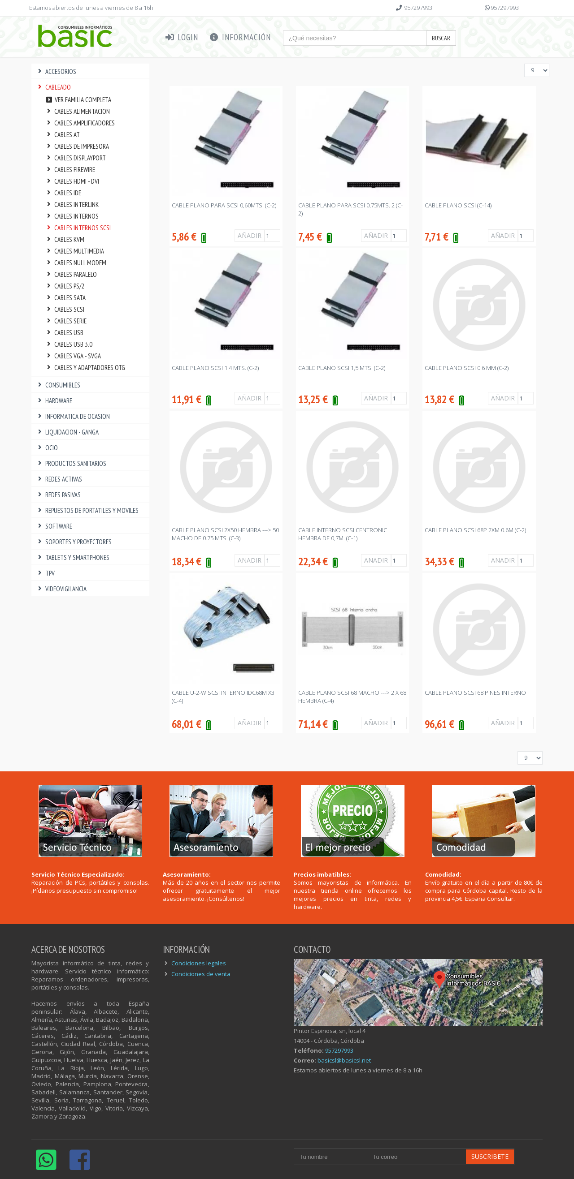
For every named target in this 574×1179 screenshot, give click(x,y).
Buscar (441, 38)
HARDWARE (54, 400)
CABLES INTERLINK (72, 204)
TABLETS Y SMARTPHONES (72, 557)
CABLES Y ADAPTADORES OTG (85, 367)
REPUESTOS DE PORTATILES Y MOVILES (87, 510)
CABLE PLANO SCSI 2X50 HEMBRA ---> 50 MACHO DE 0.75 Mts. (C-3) (225, 534)
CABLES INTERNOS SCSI (78, 228)
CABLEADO (53, 87)
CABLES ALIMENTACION (77, 111)
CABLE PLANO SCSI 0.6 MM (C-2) (467, 368)
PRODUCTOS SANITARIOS (71, 463)
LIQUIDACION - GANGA (67, 432)
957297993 (418, 8)
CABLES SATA (65, 297)
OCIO (47, 447)
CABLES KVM (64, 239)
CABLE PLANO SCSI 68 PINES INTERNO (475, 692)
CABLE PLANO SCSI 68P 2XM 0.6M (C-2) (475, 530)
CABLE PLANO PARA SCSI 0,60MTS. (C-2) (224, 205)
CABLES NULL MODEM (75, 262)
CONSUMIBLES (58, 385)
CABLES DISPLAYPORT (75, 158)
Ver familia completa (78, 99)
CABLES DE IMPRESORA (77, 146)
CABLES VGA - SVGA (73, 356)
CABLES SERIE (66, 321)
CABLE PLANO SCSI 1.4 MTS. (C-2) (215, 368)
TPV (45, 573)
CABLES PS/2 (64, 286)
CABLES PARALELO (71, 274)
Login (181, 37)
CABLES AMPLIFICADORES (80, 123)
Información (240, 37)
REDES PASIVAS (58, 495)
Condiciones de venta (200, 974)
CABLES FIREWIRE (70, 169)
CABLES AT (62, 134)
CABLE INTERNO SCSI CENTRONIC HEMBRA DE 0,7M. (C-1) (342, 534)
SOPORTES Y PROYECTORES (74, 542)
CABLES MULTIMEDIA (74, 251)
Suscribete (490, 1156)
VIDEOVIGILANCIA (61, 589)
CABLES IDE (63, 193)
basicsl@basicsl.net (344, 1060)
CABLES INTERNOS (72, 216)
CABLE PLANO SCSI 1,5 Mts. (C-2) (341, 368)
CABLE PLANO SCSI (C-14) (458, 205)
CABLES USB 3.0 (68, 344)
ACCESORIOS (56, 71)
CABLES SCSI (64, 309)
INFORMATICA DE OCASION (73, 416)
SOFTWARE (54, 526)
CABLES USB (64, 332)
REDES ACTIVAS (59, 479)
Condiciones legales (198, 963)
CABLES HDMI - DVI (72, 181)
